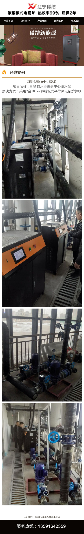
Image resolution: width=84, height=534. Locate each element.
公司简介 (25, 20)
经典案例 (58, 20)
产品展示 (41, 20)
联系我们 (75, 20)
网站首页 (8, 20)
